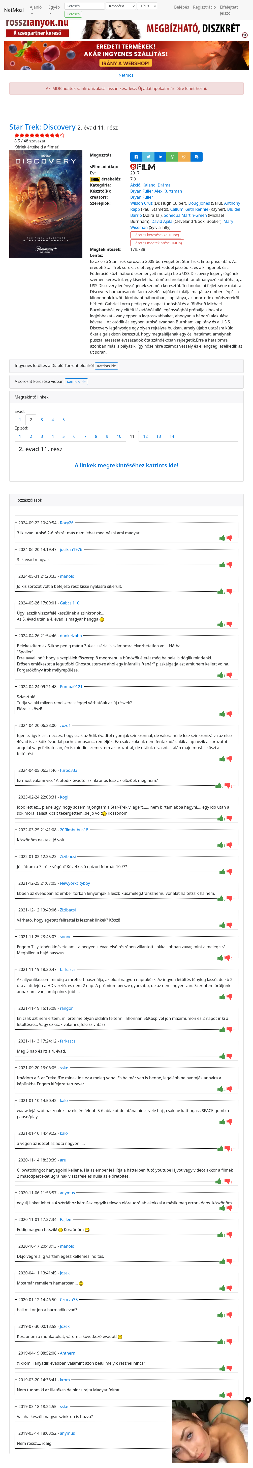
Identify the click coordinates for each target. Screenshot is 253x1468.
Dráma (164, 185)
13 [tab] (158, 436)
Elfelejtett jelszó (229, 10)
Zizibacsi (68, 856)
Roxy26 (67, 523)
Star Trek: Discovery (43, 127)
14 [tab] (172, 436)
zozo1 (65, 725)
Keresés (73, 14)
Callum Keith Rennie (189, 209)
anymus (67, 1193)
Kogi (64, 797)
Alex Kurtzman (168, 191)
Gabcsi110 (69, 603)
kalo (64, 1100)
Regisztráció (204, 7)
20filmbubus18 (74, 830)
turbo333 (68, 770)
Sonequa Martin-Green (185, 215)
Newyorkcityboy (75, 883)
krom (65, 1380)
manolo (67, 576)
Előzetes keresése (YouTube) (156, 234)
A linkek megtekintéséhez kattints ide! (126, 465)
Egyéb (54, 7)
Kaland (149, 185)
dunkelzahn (71, 635)
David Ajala (161, 221)
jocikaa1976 (71, 549)
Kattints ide (106, 365)
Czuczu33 (69, 1299)
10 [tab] (119, 436)
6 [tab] (74, 436)
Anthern (67, 1353)
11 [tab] (132, 436)
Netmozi (126, 75)
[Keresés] (85, 6)
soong (66, 936)
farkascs (68, 969)
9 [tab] (107, 436)
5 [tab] (63, 419)
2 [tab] (31, 419)
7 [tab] (85, 436)
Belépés (181, 7)
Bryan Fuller (141, 191)
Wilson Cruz (141, 203)
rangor (66, 1008)
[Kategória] (121, 6)
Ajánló (36, 7)
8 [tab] (96, 436)
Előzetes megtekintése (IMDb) (157, 242)
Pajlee (65, 1219)
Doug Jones (199, 203)
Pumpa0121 (71, 686)
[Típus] (147, 6)
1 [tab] (20, 419)
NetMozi (14, 10)
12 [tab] (145, 436)
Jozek (65, 1273)
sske (64, 1068)
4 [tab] (52, 419)
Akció (135, 185)
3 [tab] (42, 419)
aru (63, 1160)
